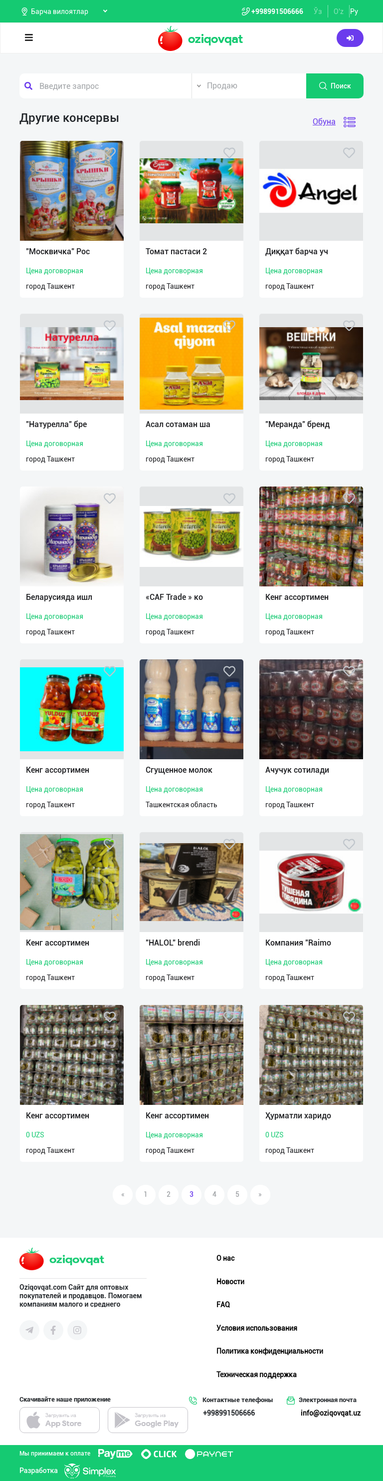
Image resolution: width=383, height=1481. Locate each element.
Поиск (334, 86)
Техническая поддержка (256, 1375)
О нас (225, 1258)
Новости (230, 1282)
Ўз (318, 11)
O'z (339, 11)
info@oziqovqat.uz (331, 1413)
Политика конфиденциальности (269, 1351)
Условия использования (256, 1328)
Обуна (324, 121)
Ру (354, 11)
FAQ (223, 1305)
